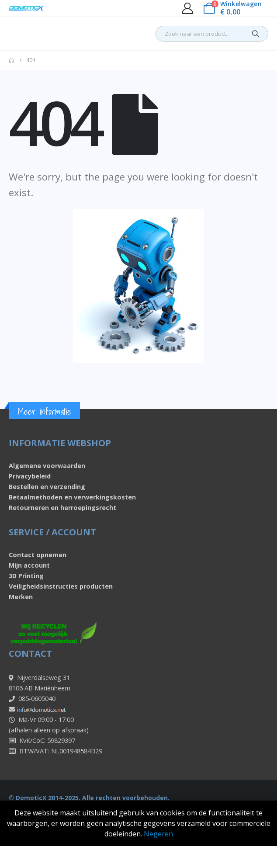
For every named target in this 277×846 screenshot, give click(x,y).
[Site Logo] (26, 8)
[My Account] (187, 8)
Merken (21, 597)
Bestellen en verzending (47, 486)
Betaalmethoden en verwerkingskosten (72, 497)
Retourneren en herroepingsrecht (62, 507)
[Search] (255, 33)
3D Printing (26, 576)
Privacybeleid (30, 476)
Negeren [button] (158, 834)
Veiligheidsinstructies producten (61, 586)
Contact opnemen (37, 555)
